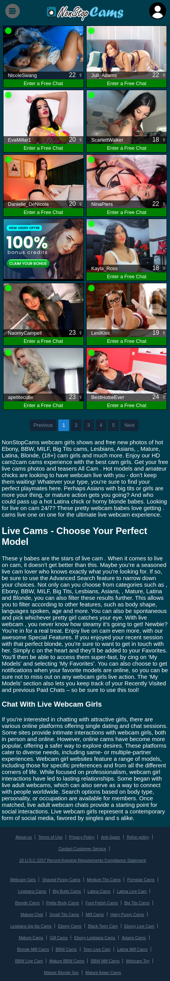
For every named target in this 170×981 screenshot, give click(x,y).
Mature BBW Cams (67, 957)
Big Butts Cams (67, 889)
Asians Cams (133, 934)
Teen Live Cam (96, 945)
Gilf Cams (59, 934)
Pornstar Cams (139, 878)
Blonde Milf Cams (33, 945)
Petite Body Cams (63, 901)
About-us (25, 837)
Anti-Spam (110, 837)
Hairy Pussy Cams (126, 912)
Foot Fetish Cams (101, 901)
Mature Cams (32, 934)
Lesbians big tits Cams (32, 923)
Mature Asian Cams (103, 968)
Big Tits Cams (136, 901)
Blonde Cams (28, 901)
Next (129, 425)
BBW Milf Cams (105, 957)
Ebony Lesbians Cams (95, 934)
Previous (43, 425)
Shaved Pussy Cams (61, 878)
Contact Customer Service (82, 848)
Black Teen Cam (102, 923)
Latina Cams (98, 889)
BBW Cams (66, 945)
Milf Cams (95, 912)
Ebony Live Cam (138, 923)
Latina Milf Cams (131, 945)
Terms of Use (51, 837)
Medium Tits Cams (103, 878)
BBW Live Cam (29, 957)
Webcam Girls (23, 878)
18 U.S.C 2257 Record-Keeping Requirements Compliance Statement (82, 859)
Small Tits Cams (64, 912)
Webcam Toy (137, 957)
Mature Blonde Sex (62, 968)
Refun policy (137, 837)
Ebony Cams (69, 923)
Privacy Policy (81, 837)
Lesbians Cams (33, 889)
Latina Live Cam (131, 889)
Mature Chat (33, 912)
